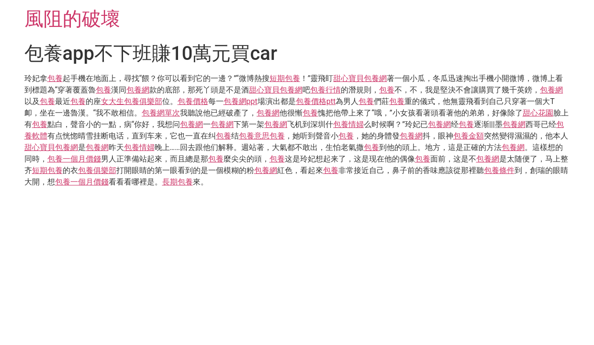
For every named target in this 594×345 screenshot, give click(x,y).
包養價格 (193, 101)
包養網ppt (241, 101)
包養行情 (325, 89)
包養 (55, 78)
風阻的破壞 (72, 19)
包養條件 (499, 170)
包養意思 (254, 135)
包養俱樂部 (97, 170)
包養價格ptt (316, 101)
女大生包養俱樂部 (131, 101)
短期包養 (284, 78)
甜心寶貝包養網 (360, 78)
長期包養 (177, 181)
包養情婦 (348, 124)
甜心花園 (538, 112)
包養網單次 (161, 112)
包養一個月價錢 (74, 158)
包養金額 (468, 135)
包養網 (137, 89)
